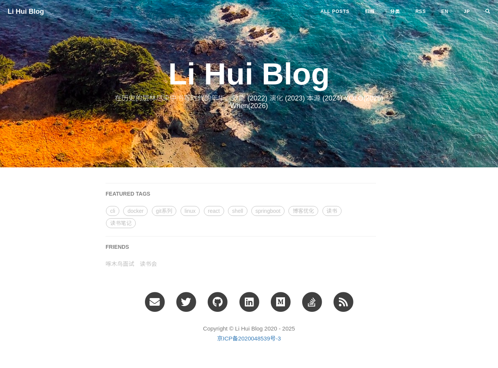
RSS (420, 11)
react (214, 211)
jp (467, 11)
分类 (395, 11)
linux (190, 211)
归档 (370, 11)
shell (237, 211)
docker (135, 211)
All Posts (335, 11)
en (445, 11)
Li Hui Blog (26, 11)
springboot (268, 211)
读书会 (148, 264)
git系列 (164, 211)
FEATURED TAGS (128, 194)
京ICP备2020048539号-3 (249, 338)
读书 (332, 211)
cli (112, 211)
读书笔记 (121, 223)
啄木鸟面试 (120, 264)
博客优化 (303, 211)
